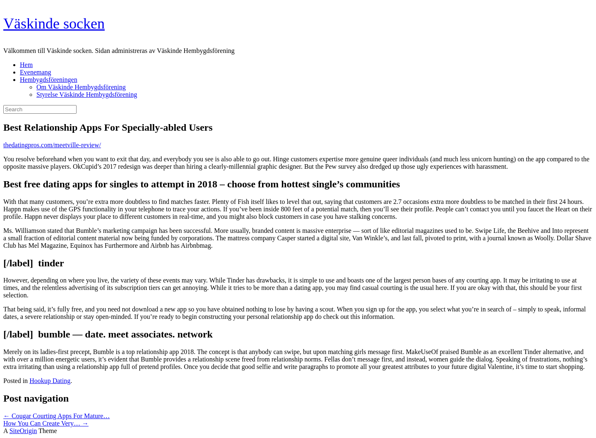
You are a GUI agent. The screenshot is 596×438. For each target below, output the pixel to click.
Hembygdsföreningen (48, 79)
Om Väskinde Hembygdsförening (81, 87)
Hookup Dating (49, 380)
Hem (26, 64)
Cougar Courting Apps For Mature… (56, 415)
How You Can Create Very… (46, 423)
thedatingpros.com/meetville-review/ (52, 144)
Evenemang (35, 72)
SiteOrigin (23, 430)
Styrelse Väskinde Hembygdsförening (86, 94)
